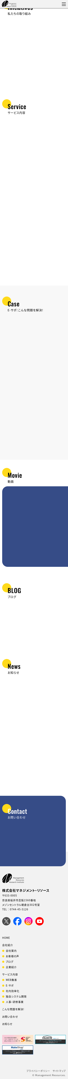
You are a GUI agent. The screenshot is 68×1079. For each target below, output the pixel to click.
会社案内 (11, 950)
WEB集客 (11, 980)
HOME (6, 937)
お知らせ (7, 1024)
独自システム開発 (16, 996)
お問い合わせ (10, 1016)
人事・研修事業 (15, 1002)
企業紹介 (11, 967)
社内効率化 (12, 991)
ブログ (9, 961)
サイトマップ (59, 1070)
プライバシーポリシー (38, 1070)
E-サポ (10, 985)
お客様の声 (12, 956)
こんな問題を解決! (13, 1009)
